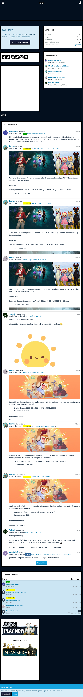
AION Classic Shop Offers (55, 71)
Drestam (51, 68)
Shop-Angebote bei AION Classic (56, 77)
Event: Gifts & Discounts (41, 477)
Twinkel (50, 85)
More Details (6, 694)
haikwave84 (52, 62)
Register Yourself (20, 42)
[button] (3, 2)
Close (15, 694)
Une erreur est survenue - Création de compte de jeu (51, 554)
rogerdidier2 (13, 552)
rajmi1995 (77, 45)
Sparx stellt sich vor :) (54, 83)
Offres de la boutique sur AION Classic (58, 66)
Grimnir (51, 79)
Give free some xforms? (54, 60)
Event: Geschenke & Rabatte (33, 373)
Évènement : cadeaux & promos (43, 426)
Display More (41, 563)
